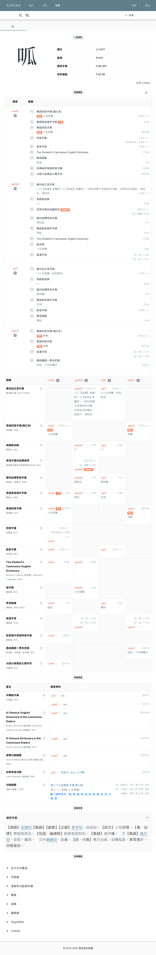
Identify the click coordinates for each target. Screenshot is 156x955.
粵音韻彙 (42, 158)
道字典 (40, 244)
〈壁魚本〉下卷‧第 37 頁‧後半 (133, 785)
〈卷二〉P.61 (142, 356)
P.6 (147, 168)
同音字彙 (42, 138)
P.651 (146, 755)
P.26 (146, 174)
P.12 (147, 365)
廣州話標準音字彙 (47, 218)
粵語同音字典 (44, 127)
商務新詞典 (43, 199)
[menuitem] (78, 868)
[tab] (13, 26)
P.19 (147, 772)
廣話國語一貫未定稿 (48, 360)
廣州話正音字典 (46, 184)
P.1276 (145, 713)
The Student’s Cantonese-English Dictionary (62, 152)
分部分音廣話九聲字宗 (49, 174)
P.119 (146, 132)
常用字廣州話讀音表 (49, 209)
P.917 (146, 738)
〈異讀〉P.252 (142, 214)
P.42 (144, 209)
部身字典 (42, 146)
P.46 (146, 346)
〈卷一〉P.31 (142, 255)
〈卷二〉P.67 (142, 259)
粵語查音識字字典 (47, 122)
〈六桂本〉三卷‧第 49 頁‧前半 (133, 789)
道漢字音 (42, 254)
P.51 (147, 695)
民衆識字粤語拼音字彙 (49, 168)
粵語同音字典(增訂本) (49, 111)
